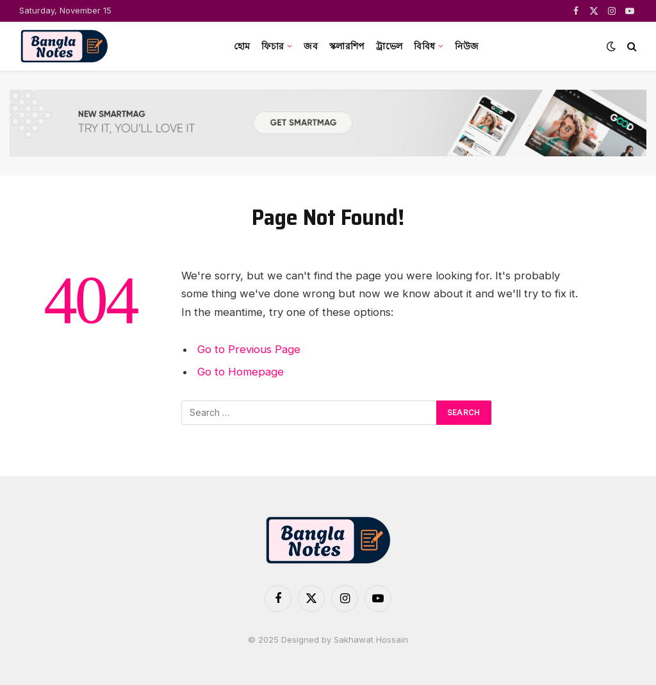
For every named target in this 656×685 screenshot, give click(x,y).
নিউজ (467, 46)
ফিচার (272, 46)
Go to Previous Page (248, 349)
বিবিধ (424, 46)
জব (311, 46)
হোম (242, 46)
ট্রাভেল (389, 46)
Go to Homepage (240, 371)
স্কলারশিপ (347, 46)
